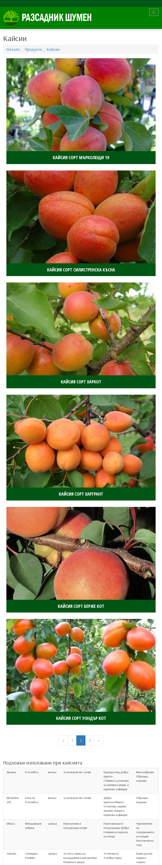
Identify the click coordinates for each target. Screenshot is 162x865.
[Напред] (98, 740)
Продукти (33, 49)
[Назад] (63, 740)
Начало (13, 49)
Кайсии (53, 49)
